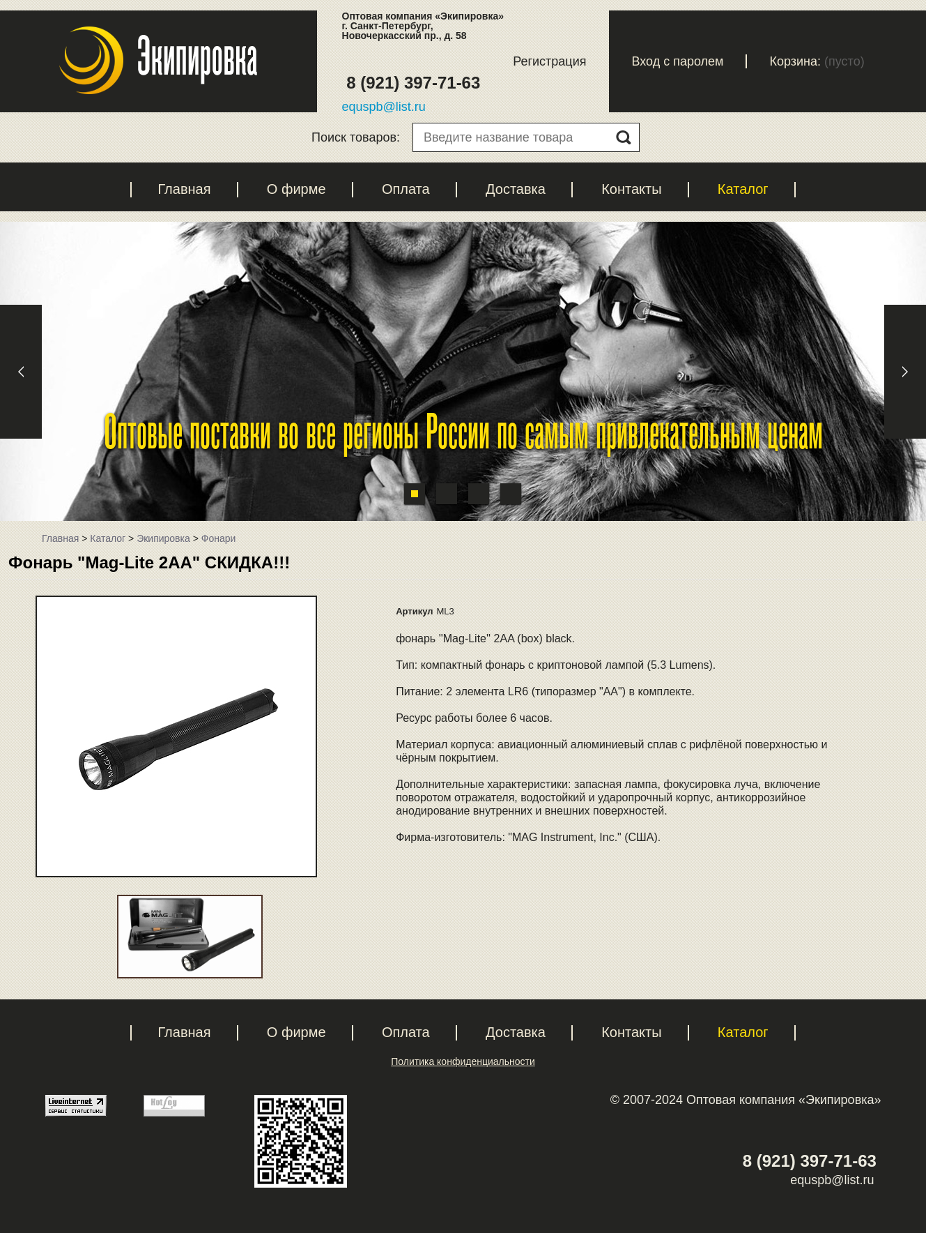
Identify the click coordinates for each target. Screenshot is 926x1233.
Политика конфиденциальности (463, 1061)
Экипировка (163, 538)
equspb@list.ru (384, 107)
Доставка (516, 189)
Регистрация (549, 61)
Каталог (743, 189)
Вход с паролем (677, 61)
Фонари (218, 538)
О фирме (296, 189)
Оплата (406, 189)
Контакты (631, 189)
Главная (183, 189)
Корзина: (795, 61)
